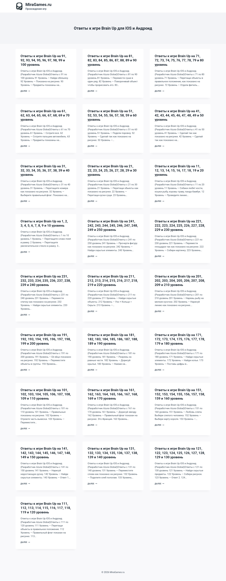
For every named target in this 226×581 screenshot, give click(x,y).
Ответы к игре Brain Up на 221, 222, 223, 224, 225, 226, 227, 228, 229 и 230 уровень (180, 225)
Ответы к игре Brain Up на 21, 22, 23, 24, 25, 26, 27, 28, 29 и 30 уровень (112, 170)
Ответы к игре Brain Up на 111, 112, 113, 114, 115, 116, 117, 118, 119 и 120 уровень (46, 508)
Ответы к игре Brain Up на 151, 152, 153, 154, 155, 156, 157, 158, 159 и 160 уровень (180, 394)
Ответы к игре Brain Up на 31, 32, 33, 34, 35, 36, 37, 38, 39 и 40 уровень (45, 170)
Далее (25, 91)
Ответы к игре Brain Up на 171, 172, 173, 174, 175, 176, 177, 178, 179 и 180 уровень (180, 339)
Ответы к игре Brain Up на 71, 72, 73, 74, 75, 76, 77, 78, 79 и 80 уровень (179, 60)
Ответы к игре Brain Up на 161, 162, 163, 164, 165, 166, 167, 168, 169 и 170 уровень (113, 394)
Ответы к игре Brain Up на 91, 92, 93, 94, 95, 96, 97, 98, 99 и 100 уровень (43, 60)
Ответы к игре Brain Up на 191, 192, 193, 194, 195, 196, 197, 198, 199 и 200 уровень (46, 339)
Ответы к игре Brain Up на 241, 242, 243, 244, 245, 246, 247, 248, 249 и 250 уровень (113, 225)
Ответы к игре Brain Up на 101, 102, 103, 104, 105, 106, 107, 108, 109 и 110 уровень (46, 394)
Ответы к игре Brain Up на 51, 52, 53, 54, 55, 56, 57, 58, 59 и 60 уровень (112, 115)
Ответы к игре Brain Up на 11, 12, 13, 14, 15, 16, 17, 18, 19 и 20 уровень (179, 170)
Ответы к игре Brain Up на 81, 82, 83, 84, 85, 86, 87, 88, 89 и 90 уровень (112, 60)
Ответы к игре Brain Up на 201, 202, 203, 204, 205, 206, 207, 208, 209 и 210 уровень (180, 280)
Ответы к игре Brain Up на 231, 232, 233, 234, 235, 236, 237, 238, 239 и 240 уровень (46, 280)
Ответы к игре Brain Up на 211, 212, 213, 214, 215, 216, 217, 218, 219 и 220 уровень (113, 280)
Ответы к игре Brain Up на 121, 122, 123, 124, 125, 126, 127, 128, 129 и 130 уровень (180, 453)
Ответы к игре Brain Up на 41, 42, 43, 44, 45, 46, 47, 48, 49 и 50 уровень (179, 115)
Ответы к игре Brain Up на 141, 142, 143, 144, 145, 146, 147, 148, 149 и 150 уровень (46, 453)
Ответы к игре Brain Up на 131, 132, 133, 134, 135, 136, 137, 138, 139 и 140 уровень (113, 453)
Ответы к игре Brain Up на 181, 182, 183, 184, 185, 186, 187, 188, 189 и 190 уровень (113, 339)
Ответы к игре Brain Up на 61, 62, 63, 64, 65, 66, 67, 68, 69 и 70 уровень (45, 115)
